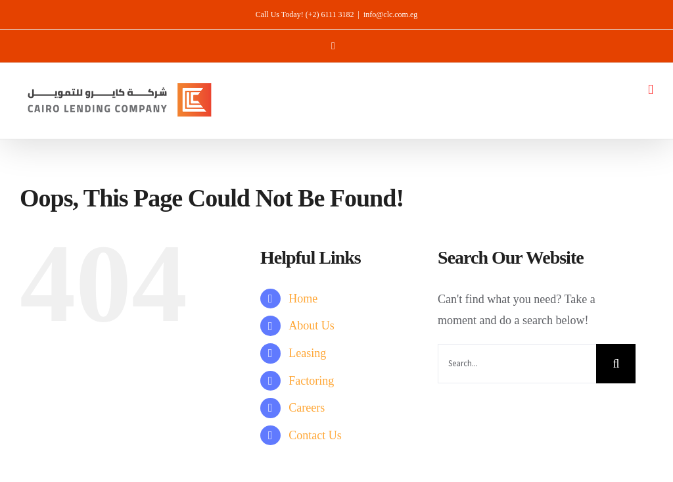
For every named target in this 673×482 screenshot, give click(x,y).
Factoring (311, 380)
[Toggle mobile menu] (650, 90)
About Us (312, 325)
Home (303, 298)
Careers (307, 407)
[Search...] (517, 363)
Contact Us (315, 435)
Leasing (307, 353)
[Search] (616, 363)
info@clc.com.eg (390, 14)
